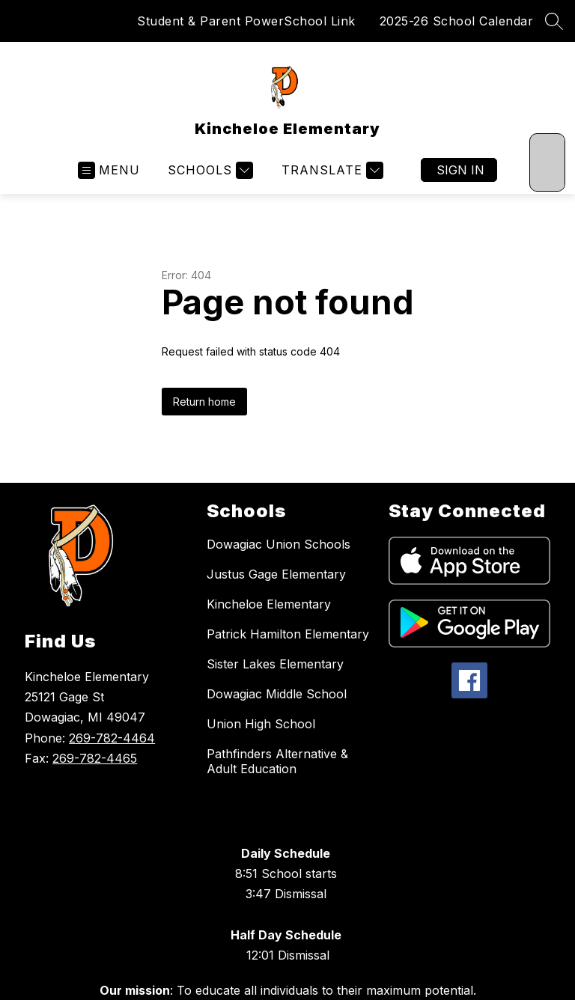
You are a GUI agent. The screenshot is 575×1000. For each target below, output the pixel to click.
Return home (204, 401)
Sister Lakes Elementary (275, 663)
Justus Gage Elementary (276, 574)
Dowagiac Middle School (277, 693)
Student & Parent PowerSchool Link (246, 20)
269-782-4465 (94, 758)
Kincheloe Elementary (269, 604)
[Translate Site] (330, 170)
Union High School (261, 723)
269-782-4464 (112, 738)
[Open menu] (109, 170)
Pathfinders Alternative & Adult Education (277, 761)
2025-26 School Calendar (457, 20)
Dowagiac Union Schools (278, 544)
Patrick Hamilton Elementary (288, 633)
